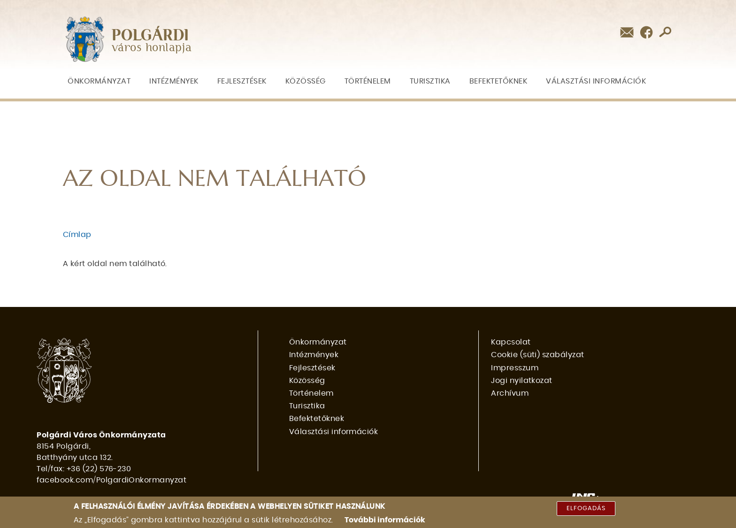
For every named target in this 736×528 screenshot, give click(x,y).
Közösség (305, 81)
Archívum (510, 393)
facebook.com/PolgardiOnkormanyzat (111, 480)
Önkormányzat (99, 81)
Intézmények (174, 81)
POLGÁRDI (150, 35)
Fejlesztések (242, 81)
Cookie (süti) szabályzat (537, 355)
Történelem (368, 81)
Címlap (77, 234)
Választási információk (596, 81)
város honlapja (152, 48)
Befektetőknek (498, 81)
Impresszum (514, 368)
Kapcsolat (510, 342)
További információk (385, 522)
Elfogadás (586, 511)
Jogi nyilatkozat (521, 380)
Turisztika (430, 81)
